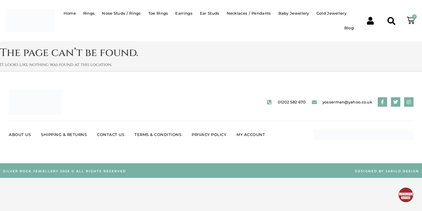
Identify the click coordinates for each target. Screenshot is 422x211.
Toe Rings (158, 13)
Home (70, 13)
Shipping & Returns (64, 134)
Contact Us (110, 134)
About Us (20, 134)
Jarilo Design (402, 171)
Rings (89, 13)
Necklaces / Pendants (249, 13)
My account (250, 134)
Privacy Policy (209, 134)
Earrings (183, 13)
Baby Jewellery (293, 13)
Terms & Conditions (158, 134)
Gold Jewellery (331, 13)
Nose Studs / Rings (121, 13)
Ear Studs (209, 13)
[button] (391, 21)
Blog (349, 27)
